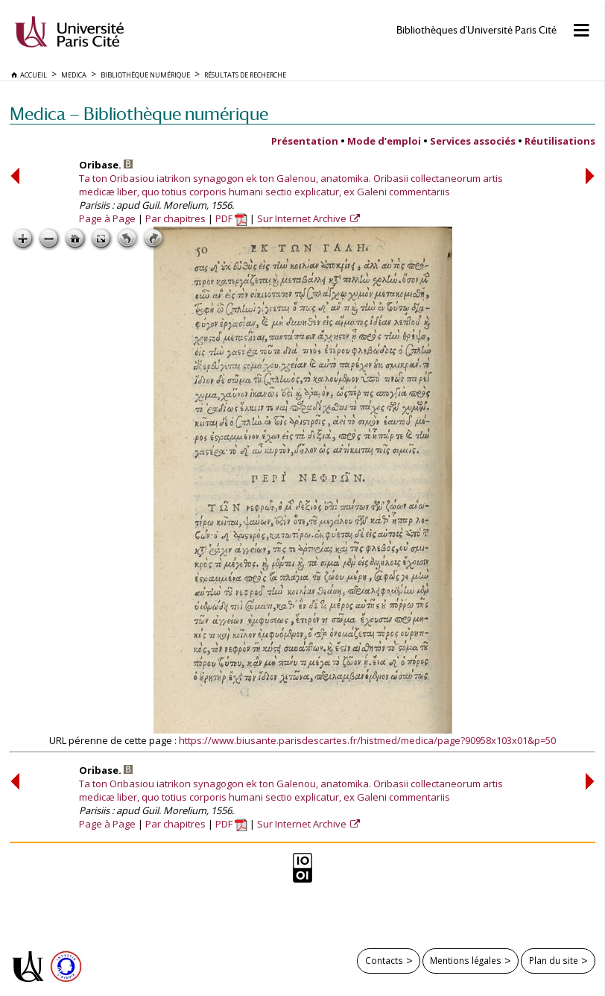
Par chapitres (175, 218)
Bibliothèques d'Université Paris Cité (476, 30)
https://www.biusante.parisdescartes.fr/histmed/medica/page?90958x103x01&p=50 (367, 740)
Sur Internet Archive (303, 218)
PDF (231, 218)
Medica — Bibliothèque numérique (139, 114)
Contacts (384, 960)
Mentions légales (465, 960)
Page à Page (107, 218)
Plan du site (553, 960)
